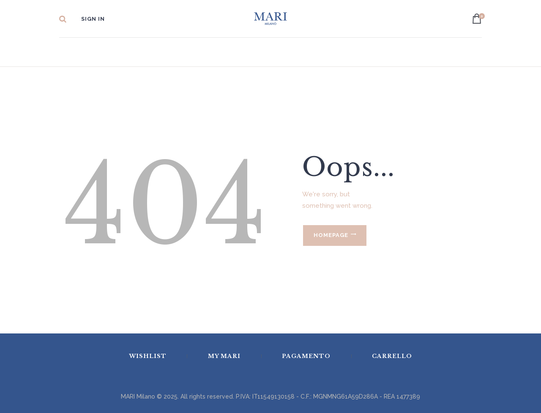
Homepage (331, 235)
